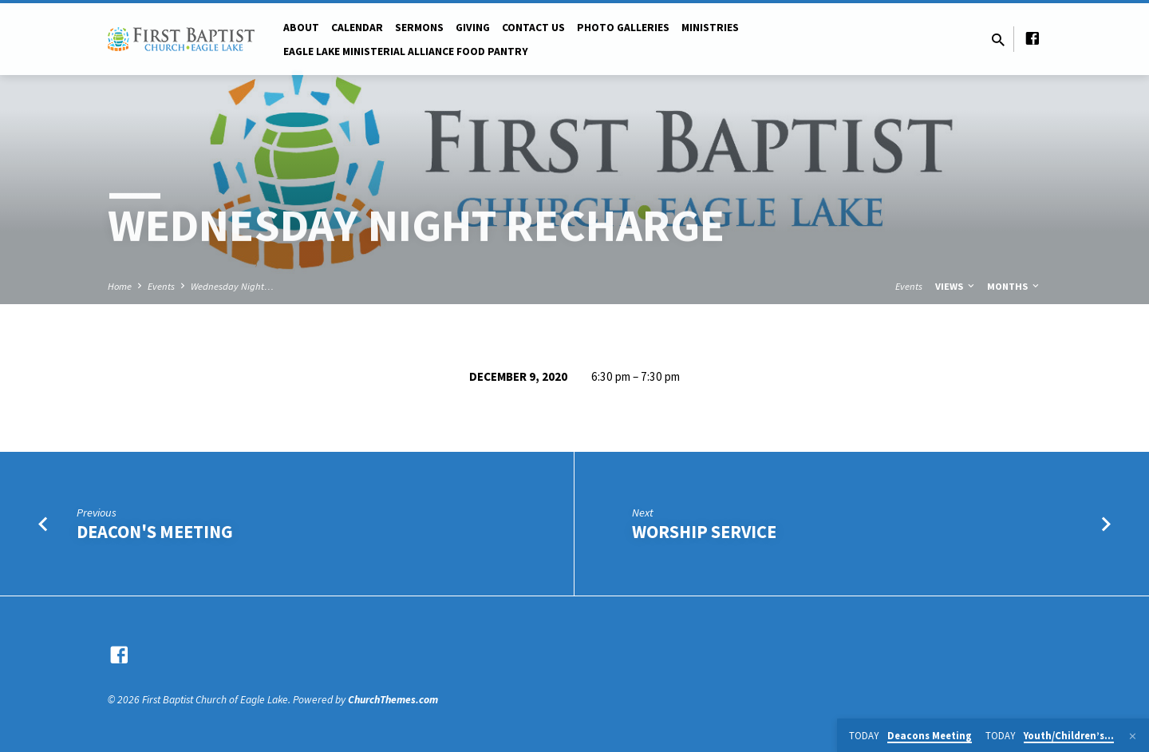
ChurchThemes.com (393, 699)
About (301, 27)
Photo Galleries (623, 27)
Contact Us (533, 27)
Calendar (357, 27)
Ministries (710, 27)
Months (1014, 286)
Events (161, 286)
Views (956, 286)
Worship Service (704, 531)
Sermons (419, 27)
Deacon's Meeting (155, 531)
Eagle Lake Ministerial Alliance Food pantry (405, 51)
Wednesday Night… (232, 286)
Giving (473, 27)
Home (120, 286)
